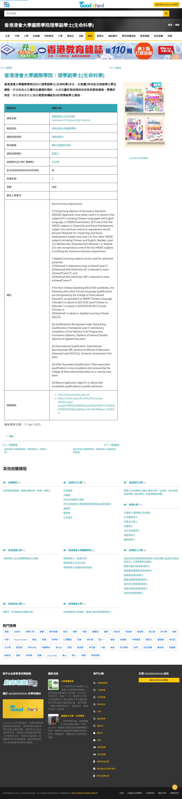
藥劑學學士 (129, 539)
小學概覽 (99, 690)
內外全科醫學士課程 (73, 499)
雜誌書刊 (114, 36)
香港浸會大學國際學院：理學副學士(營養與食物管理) (94, 451)
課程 (177, 24)
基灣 (42, 631)
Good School (20, 639)
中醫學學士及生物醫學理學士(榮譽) (20, 558)
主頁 (7, 36)
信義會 (123, 639)
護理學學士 (129, 535)
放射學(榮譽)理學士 (133, 592)
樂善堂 (7, 655)
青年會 (90, 639)
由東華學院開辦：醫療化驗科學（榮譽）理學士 (27, 490)
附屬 (44, 639)
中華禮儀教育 (67, 681)
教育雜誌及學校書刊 (104, 768)
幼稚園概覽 (100, 682)
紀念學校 (124, 647)
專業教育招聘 (101, 761)
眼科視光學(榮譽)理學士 (136, 583)
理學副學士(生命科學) (63, 116)
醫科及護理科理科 (61, 145)
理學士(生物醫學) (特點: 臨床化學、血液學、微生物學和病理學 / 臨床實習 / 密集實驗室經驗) (151, 492)
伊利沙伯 (32, 647)
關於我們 (162, 793)
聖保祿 (140, 631)
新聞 (83, 655)
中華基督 (136, 639)
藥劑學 (66, 512)
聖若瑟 (19, 647)
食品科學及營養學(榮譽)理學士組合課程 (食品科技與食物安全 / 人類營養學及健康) (151, 560)
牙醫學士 (128, 526)
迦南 (18, 655)
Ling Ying (52, 655)
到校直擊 (159, 36)
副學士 (55, 153)
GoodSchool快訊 (159, 680)
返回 (10, 436)
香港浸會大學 (14, 550)
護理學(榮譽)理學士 (133, 575)
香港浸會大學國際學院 (64, 128)
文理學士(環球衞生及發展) (137, 512)
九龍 (103, 647)
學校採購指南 (130, 36)
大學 (61, 36)
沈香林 (17, 631)
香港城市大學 (135, 482)
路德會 (80, 647)
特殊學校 (49, 36)
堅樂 (39, 655)
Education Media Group (85, 793)
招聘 (171, 36)
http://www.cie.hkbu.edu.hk (73, 394)
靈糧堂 (95, 631)
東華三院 (30, 631)
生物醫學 (67, 490)
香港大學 (133, 504)
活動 (81, 36)
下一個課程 (115, 67)
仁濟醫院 (67, 639)
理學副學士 (58, 137)
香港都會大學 (74, 603)
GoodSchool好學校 (139, 158)
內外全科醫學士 (132, 530)
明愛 (84, 631)
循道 (112, 639)
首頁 (170, 24)
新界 (136, 647)
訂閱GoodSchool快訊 (166, 4)
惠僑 (6, 631)
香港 (69, 647)
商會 (112, 647)
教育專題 (146, 36)
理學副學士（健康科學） (75, 558)
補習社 (101, 36)
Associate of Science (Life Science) (71, 120)
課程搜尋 (99, 718)
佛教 (75, 631)
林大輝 (163, 631)
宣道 (79, 639)
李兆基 (92, 647)
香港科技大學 (14, 603)
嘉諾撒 (160, 639)
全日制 (55, 162)
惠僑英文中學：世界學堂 (72, 715)
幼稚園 (36, 36)
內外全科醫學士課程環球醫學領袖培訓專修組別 (87, 503)
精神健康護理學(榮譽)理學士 (138, 570)
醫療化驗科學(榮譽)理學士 (137, 566)
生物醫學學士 (130, 517)
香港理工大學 (135, 550)
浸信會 (128, 631)
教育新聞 (95, 655)
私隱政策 (150, 793)
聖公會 (152, 631)
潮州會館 (53, 631)
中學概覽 (99, 697)
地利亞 (172, 639)
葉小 (74, 655)
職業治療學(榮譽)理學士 (136, 579)
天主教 (7, 647)
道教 (174, 631)
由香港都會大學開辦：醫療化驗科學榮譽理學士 (87, 611)
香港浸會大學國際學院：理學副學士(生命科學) (54, 75)
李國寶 (172, 647)
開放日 (71, 36)
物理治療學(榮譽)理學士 (136, 588)
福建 (106, 631)
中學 (17, 36)
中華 (6, 639)
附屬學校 (46, 647)
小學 (26, 36)
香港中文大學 (74, 482)
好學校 (55, 639)
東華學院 (12, 482)
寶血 (34, 639)
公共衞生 (67, 517)
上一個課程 (6, 67)
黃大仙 (59, 647)
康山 (64, 655)
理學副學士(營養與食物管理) (77, 567)
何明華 (29, 655)
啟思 (65, 631)
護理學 (66, 508)
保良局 (117, 631)
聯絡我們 (174, 793)
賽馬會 (160, 647)
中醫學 (66, 495)
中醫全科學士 (130, 521)
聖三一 (102, 639)
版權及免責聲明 (134, 793)
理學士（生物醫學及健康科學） (19, 611)
